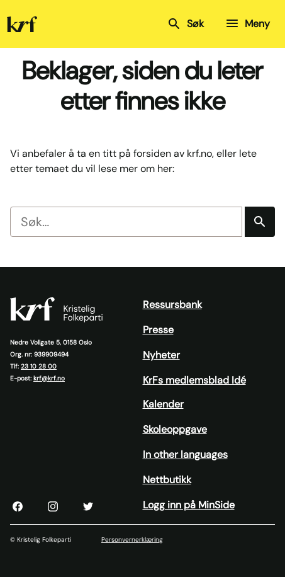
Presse (158, 329)
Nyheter (161, 355)
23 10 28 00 (39, 366)
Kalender (163, 404)
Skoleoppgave (175, 429)
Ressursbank (172, 304)
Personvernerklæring (132, 539)
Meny (247, 23)
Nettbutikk (167, 479)
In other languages (185, 454)
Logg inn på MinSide (189, 504)
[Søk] (260, 222)
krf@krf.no (49, 378)
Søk (185, 23)
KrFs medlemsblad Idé (194, 380)
